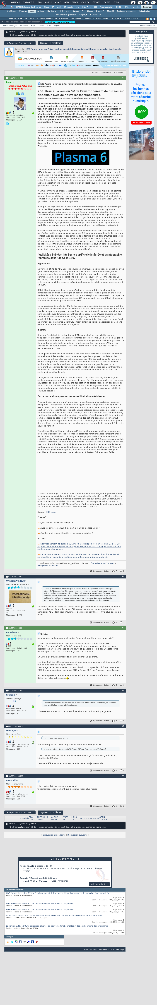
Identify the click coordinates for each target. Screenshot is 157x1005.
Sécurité (110, 11)
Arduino (40, 11)
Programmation (106, 7)
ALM (59, 7)
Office (127, 7)
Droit (106, 2)
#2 (123, 593)
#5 (123, 743)
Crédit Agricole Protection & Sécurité (48, 885)
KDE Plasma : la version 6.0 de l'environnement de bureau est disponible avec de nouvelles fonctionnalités (74, 49)
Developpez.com (105, 966)
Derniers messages (9, 25)
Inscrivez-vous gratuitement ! (60, 22)
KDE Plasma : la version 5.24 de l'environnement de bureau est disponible (39, 920)
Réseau (90, 11)
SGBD (118, 7)
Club (116, 2)
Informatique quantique (66, 15)
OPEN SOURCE (131, 19)
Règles (57, 25)
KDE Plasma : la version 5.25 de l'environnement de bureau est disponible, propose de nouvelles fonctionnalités (57, 910)
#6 (123, 792)
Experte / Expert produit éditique (38, 895)
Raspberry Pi (77, 11)
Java (77, 7)
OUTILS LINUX (61, 19)
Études (96, 2)
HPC (61, 11)
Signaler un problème (50, 43)
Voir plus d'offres (99, 901)
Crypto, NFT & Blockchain (90, 15)
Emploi (85, 2)
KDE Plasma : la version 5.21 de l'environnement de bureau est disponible (39, 926)
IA (53, 7)
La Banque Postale (36, 898)
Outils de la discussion (100, 73)
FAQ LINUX (29, 19)
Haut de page (118, 966)
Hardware (51, 11)
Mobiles (136, 7)
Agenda (41, 25)
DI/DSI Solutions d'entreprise (28, 7)
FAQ (39, 2)
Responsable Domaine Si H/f (36, 882)
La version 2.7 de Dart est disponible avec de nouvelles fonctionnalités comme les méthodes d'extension (54, 932)
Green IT (100, 11)
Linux (32, 11)
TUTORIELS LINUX (45, 19)
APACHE (119, 19)
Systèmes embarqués (126, 11)
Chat (58, 2)
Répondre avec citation (99, 588)
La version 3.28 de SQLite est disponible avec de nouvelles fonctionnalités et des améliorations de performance (57, 943)
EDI (95, 7)
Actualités (24, 835)
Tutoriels (28, 2)
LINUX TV (89, 19)
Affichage (118, 73)
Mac (67, 11)
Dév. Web (86, 7)
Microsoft (68, 7)
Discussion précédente (54, 851)
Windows (23, 11)
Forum (12, 32)
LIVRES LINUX (76, 19)
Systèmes (147, 7)
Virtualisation (144, 11)
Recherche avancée (147, 25)
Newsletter (71, 2)
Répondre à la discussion (20, 43)
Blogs (48, 2)
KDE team (51, 529)
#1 (123, 78)
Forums (15, 2)
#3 (123, 644)
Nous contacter (90, 966)
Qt (112, 19)
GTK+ (105, 19)
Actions (23, 25)
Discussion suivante (77, 851)
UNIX (98, 19)
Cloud (46, 7)
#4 (123, 707)
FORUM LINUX (15, 19)
